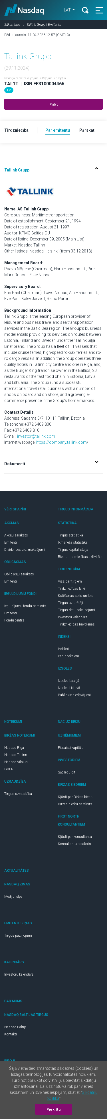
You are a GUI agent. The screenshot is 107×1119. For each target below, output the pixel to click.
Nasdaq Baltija (15, 1027)
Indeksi (63, 649)
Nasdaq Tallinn (15, 755)
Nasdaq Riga (14, 748)
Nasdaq (24, 10)
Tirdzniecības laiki (71, 589)
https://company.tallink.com (61, 442)
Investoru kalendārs (72, 617)
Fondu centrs (14, 620)
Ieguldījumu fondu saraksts (25, 606)
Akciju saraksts (16, 535)
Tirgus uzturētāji (70, 603)
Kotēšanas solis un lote (75, 596)
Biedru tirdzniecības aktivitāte (80, 557)
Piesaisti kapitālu (71, 748)
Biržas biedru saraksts (75, 804)
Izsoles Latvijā (68, 681)
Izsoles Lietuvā (69, 688)
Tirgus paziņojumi (18, 936)
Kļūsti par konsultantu (75, 837)
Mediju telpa (13, 897)
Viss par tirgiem (70, 581)
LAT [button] (67, 10)
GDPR (8, 769)
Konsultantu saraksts (74, 844)
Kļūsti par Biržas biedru (76, 797)
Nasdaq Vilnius (16, 762)
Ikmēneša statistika (72, 542)
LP (9, 90)
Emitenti (10, 542)
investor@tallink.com (36, 436)
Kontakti (10, 1034)
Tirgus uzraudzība (18, 794)
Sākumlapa (12, 25)
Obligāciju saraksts (19, 574)
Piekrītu (53, 1110)
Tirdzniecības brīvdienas (76, 624)
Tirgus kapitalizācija (73, 550)
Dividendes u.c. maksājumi (24, 550)
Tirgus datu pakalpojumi (76, 610)
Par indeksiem (68, 656)
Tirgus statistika (70, 535)
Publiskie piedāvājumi (74, 695)
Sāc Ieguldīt (66, 772)
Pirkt (53, 104)
